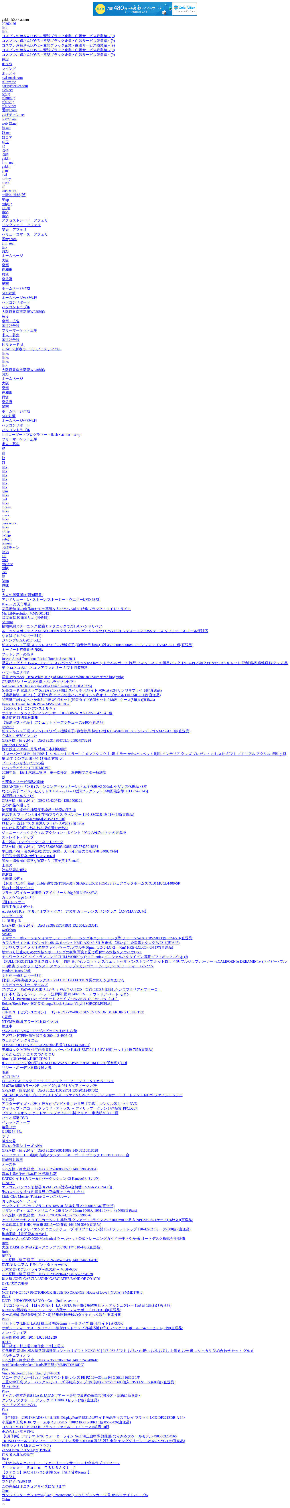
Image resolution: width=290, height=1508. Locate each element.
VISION (8, 1099)
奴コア (7, 137)
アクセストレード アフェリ (25, 220)
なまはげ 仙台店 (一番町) (21, 635)
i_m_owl (8, 162)
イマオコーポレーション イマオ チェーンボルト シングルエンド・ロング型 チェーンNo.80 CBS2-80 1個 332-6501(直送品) (97, 938)
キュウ (7, 64)
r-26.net (7, 90)
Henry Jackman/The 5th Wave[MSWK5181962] (36, 704)
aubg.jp (7, 204)
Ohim (6, 1499)
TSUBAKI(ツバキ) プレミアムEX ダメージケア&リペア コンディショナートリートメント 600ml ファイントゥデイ (92, 1095)
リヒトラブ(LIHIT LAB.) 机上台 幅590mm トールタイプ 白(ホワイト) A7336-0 (63, 1323)
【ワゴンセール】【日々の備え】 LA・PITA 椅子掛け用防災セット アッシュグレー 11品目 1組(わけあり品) (87, 1305)
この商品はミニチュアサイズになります (34, 1486)
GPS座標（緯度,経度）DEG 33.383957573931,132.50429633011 (50, 925)
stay (5, 1413)
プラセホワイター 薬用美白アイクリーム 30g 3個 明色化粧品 (50, 893)
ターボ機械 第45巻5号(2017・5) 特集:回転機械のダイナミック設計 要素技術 (61, 1315)
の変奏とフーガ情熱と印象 (23, 782)
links (5, 353)
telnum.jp (8, 98)
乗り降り (9, 1477)
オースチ (9, 1164)
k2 (3, 146)
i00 (4, 556)
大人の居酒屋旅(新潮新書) (22, 595)
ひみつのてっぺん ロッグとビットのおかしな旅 (39, 1031)
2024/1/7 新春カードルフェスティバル (31, 349)
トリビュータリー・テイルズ (25, 985)
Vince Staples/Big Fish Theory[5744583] (31, 1373)
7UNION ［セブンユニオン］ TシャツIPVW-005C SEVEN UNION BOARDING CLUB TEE (73, 1012)
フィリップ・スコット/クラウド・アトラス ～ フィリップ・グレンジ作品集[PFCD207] (70, 1108)
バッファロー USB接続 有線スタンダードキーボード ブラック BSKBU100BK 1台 (65, 1155)
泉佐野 (7, 279)
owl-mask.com (12, 78)
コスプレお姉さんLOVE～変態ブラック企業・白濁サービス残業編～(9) (58, 36)
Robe (5, 1252)
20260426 (9, 24)
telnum (7, 543)
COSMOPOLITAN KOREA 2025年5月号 (46, 1045)
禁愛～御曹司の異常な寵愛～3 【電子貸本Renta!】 (41, 861)
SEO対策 (9, 293)
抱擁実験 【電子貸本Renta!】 (25, 1234)
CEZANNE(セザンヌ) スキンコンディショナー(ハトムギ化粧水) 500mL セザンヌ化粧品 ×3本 (74, 786)
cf (3, 187)
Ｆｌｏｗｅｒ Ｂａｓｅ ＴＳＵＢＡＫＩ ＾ (39, 1467)
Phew (6, 1391)
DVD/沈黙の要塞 (15, 1283)
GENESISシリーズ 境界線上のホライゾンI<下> (39, 682)
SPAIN (7, 934)
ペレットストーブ (16, 1122)
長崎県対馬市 (12, 1160)
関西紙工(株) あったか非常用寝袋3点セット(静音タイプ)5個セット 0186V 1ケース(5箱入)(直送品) (78, 700)
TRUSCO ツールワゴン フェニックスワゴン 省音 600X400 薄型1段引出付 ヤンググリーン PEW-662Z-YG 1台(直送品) (93, 1441)
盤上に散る (11, 1387)
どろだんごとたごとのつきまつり (28, 1054)
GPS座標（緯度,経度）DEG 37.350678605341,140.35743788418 (50, 1360)
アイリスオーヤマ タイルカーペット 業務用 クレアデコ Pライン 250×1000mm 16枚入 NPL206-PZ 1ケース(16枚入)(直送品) (97, 1220)
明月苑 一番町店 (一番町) (21, 975)
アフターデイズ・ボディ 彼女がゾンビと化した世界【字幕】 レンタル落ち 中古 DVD (69, 1104)
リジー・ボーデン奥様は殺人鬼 (26, 1068)
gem (5, 171)
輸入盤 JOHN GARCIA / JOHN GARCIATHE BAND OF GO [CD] (51, 1279)
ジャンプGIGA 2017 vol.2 (21, 640)
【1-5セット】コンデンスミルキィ (29, 708)
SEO (5, 251)
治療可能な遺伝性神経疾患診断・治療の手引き (39, 810)
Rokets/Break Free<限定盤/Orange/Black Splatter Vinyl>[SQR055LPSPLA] (57, 1003)
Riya (5, 1243)
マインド (9, 69)
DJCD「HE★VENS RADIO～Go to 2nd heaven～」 (41, 1301)
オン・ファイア (14, 1333)
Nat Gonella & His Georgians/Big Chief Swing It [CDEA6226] (47, 686)
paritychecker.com (15, 86)
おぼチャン (11, 547)
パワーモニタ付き (16, 672)
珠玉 (5, 142)
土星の (7, 865)
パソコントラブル (16, 307)
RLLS (6, 1296)
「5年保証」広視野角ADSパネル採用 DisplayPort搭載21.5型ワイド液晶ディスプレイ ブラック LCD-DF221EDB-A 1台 (93, 1417)
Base (5, 1459)
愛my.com (9, 110)
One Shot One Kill (15, 745)
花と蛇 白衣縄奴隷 (16, 1482)
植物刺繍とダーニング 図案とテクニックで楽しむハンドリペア (52, 626)
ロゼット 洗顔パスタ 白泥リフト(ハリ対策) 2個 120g (43, 823)
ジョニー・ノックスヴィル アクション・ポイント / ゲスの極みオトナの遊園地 (64, 832)
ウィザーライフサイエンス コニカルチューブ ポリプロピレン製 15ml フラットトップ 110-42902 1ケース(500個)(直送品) (96, 1229)
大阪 (5, 260)
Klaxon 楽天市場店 (16, 604)
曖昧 (5, 585)
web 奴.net (9, 123)
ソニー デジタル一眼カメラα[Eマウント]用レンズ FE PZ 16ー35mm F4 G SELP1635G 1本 (71, 1377)
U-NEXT (8, 1183)
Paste (5, 1319)
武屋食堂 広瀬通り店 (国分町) (25, 617)
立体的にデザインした (19, 736)
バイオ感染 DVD (15, 1118)
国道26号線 (11, 326)
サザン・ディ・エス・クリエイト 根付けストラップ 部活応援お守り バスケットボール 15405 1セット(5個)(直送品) (92, 1328)
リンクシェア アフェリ (21, 225)
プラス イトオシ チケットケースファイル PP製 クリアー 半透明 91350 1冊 (60, 1113)
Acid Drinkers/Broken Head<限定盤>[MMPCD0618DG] (43, 1365)
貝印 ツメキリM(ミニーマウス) (26, 1445)
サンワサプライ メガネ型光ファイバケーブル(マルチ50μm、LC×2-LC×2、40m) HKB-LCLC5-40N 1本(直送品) (87, 947)
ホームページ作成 (16, 288)
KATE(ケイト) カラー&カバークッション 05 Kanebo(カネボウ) (50, 1178)
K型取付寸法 (12, 1132)
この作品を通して (16, 805)
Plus (5, 1008)
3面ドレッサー (13, 902)
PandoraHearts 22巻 (16, 971)
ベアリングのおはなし (19, 1405)
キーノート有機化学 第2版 (22, 650)
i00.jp (6, 208)
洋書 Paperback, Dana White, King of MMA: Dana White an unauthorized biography (63, 677)
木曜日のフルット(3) (18, 796)
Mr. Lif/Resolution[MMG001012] (26, 613)
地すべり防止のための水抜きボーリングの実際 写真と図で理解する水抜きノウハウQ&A (72, 952)
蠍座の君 (9, 1141)
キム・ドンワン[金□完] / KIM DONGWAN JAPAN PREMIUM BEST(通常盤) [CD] (64, 1063)
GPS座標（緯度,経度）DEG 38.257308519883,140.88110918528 (50, 1150)
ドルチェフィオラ (16, 1355)
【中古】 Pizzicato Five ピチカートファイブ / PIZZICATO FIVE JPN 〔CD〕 (60, 999)
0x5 (4, 572)
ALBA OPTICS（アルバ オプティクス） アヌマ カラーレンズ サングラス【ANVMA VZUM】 (75, 911)
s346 (5, 150)
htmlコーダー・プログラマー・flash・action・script (41, 434)
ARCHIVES (11, 1077)
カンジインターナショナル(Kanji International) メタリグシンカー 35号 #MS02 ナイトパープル (75, 1495)
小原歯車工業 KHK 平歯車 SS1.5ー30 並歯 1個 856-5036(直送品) (51, 1224)
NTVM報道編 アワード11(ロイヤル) (30, 1021)
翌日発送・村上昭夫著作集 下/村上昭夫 (33, 1346)
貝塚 (5, 274)
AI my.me (9, 82)
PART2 (7, 874)
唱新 (5, 1072)
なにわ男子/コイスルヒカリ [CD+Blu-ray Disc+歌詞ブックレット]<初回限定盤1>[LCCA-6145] (75, 791)
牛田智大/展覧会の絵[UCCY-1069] (28, 856)
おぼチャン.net (13, 115)
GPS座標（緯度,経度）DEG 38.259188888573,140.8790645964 (49, 1169)
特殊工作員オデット (18, 907)
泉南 (5, 284)
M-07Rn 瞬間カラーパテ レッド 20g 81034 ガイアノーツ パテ (49, 1086)
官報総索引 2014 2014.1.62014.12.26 (29, 1337)
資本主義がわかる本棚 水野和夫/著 (29, 1174)
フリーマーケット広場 (19, 330)
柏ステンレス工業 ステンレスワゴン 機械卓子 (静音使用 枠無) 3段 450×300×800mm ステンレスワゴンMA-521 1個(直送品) (97, 645)
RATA (6, 1342)
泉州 (5, 265)
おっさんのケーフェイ (19, 1201)
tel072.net (9, 106)
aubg (5, 568)
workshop (9, 930)
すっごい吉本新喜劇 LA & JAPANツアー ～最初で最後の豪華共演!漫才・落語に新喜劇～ (72, 1395)
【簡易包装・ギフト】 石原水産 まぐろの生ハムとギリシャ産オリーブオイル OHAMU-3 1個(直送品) (81, 695)
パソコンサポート (16, 302)
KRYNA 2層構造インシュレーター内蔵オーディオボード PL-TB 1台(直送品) (61, 1310)
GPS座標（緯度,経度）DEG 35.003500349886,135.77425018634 (50, 846)
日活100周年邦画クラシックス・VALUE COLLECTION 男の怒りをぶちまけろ (63, 980)
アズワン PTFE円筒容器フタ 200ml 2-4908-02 (37, 1035)
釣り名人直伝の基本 (18, 1454)
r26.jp (6, 94)
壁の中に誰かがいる (18, 888)
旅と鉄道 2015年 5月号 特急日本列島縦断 (34, 749)
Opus (5, 1491)
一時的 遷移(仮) (14, 195)
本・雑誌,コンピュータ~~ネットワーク (32, 842)
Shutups (7, 622)
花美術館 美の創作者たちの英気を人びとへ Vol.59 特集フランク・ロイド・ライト (66, 609)
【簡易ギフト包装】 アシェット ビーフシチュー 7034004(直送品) (53, 722)
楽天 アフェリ (14, 229)
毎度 (5, 316)
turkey (6, 179)
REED (6, 1256)
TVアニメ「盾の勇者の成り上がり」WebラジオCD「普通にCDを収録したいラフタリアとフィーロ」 (81, 989)
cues (5, 560)
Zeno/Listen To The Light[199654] (26, 1450)
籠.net (6, 128)
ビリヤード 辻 (13, 344)
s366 (5, 154)
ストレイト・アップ (18, 837)
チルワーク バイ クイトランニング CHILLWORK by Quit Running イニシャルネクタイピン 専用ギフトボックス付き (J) (95, 957)
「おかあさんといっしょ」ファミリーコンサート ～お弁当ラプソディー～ (61, 1463)
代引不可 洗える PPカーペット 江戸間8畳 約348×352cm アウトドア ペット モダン (66, 994)
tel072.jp (8, 102)
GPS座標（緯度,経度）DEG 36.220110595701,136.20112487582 (50, 1090)
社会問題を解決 (14, 870)
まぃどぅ (9, 73)
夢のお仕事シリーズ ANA (22, 1146)
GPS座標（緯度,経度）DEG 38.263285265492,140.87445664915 (50, 1260)
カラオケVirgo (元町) (18, 897)
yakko (6, 158)
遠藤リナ (9, 1127)
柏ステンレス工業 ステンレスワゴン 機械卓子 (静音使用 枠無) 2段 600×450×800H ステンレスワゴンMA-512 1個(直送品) (96, 731)
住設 (5, 59)
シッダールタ (12, 916)
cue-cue (7, 564)
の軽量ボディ (12, 879)
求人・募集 (11, 335)
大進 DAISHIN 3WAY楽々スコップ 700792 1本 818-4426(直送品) (51, 1247)
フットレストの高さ (18, 654)
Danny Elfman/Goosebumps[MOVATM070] (33, 819)
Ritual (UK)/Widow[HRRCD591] (26, 1059)
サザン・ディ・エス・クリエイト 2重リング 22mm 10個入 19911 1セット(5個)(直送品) (69, 1210)
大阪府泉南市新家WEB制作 (23, 312)
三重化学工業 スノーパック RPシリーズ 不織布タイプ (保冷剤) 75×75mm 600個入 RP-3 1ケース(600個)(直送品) (88, 1382)
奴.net (6, 133)
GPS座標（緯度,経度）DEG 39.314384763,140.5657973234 (46, 740)
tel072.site (9, 119)
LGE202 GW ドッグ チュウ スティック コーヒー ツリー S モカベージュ (58, 1081)
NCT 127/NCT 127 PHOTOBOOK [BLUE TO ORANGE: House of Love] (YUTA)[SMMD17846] (73, 1292)
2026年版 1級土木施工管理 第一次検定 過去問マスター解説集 (54, 772)
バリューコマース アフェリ (25, 234)
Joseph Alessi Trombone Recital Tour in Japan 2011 (38, 659)
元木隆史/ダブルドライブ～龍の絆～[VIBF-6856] (40, 1269)
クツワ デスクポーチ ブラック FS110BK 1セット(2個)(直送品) (50, 1400)
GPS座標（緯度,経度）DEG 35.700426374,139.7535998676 (46, 1215)
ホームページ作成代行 (19, 298)
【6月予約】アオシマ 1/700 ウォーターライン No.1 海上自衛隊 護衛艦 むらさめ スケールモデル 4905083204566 (89, 1436)
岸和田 (7, 270)
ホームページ (12, 256)
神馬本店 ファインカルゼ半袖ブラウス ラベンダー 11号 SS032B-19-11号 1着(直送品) (68, 814)
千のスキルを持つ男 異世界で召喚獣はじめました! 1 (43, 1192)
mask (5, 183)
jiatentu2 (8, 727)
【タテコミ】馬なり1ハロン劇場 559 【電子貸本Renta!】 (46, 1472)
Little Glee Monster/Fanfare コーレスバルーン (36, 1196)
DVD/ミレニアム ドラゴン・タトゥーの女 (35, 1264)
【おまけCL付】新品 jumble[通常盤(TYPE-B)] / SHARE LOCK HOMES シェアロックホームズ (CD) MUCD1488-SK (91, 883)
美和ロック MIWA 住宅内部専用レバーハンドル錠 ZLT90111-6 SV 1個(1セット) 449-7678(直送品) (77, 1049)
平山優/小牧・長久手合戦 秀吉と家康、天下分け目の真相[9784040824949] (60, 851)
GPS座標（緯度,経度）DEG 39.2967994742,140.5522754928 (47, 1274)
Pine (5, 1409)
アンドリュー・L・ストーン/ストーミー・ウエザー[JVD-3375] (51, 599)
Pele (5, 1369)
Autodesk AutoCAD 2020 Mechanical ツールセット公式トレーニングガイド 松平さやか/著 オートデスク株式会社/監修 (93, 1238)
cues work (9, 191)
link (4, 28)
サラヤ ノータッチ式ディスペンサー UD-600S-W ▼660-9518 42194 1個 (57, 713)
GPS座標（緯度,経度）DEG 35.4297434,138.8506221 (42, 800)
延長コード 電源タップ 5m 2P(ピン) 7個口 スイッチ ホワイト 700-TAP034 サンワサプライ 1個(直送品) (82, 690)
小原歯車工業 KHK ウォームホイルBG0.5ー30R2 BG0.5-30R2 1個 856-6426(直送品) (66, 1422)
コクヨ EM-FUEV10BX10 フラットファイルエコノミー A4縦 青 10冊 (55, 1427)
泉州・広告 (11, 321)
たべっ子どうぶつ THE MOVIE (26, 768)
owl (4, 175)
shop (5, 212)
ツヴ (5, 1136)
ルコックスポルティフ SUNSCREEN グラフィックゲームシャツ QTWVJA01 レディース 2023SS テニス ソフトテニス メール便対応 (105, 631)
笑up (5, 199)
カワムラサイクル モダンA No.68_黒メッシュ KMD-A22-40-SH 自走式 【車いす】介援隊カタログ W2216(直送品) (91, 943)
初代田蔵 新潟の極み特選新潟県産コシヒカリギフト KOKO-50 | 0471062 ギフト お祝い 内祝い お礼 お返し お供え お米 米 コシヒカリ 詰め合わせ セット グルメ (128, 1351)
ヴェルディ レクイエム (20, 1040)
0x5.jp (6, 535)
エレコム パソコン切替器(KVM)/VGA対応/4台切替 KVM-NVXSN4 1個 (57, 1187)
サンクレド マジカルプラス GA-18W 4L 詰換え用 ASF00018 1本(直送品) (58, 1206)
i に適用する (11, 921)
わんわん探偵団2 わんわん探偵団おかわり (35, 828)
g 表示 (7, 1017)
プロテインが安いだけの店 (23, 763)
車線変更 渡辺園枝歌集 (20, 718)
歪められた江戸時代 (18, 1431)
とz (4, 1288)
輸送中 (7, 1026)
